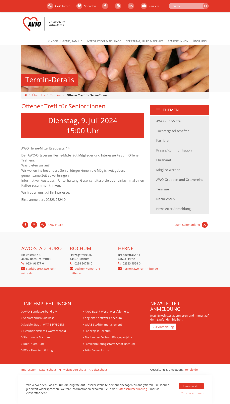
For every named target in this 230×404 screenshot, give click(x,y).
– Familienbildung (38, 350)
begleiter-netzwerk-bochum (103, 318)
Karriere (150, 6)
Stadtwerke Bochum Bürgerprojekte (108, 337)
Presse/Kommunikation (174, 150)
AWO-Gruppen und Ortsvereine (179, 179)
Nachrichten (165, 199)
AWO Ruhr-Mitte (168, 121)
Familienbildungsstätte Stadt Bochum (110, 344)
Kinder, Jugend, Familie (65, 41)
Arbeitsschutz (98, 369)
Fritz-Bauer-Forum (97, 350)
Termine (55, 95)
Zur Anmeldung (163, 327)
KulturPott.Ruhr (33, 344)
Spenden (86, 6)
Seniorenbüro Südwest (38, 318)
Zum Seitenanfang (191, 225)
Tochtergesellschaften (173, 131)
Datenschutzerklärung (132, 389)
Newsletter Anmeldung (173, 209)
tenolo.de (191, 369)
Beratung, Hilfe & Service (144, 41)
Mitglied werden (168, 170)
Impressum (28, 369)
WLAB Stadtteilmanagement (103, 324)
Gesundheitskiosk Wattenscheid (44, 331)
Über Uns (200, 41)
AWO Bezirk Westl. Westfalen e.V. (107, 311)
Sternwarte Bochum (36, 337)
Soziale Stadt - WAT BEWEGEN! (43, 324)
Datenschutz (47, 369)
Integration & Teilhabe (103, 41)
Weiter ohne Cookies (192, 393)
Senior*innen (178, 41)
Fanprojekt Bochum (98, 331)
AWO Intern (58, 6)
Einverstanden (191, 386)
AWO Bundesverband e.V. (40, 311)
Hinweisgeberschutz (72, 369)
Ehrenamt (163, 160)
